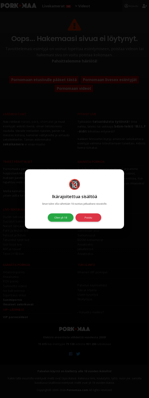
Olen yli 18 (60, 217)
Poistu (88, 217)
